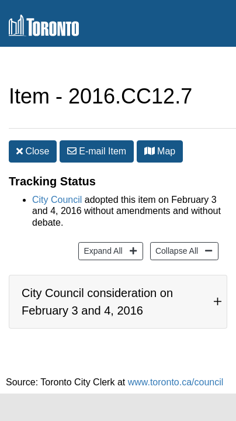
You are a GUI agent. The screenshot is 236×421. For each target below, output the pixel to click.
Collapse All (175, 232)
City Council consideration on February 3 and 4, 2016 (97, 290)
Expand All (101, 232)
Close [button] (32, 128)
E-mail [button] (96, 128)
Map (160, 128)
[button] (149, 127)
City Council (57, 182)
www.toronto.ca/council (176, 376)
